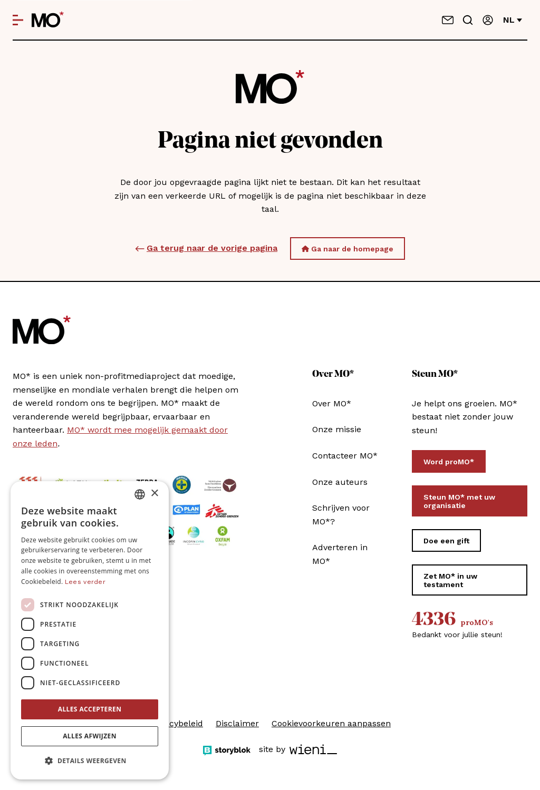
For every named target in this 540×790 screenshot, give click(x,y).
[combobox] (139, 494)
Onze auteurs (340, 482)
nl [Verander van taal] (512, 20)
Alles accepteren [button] (90, 709)
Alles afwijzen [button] (90, 736)
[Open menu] (18, 20)
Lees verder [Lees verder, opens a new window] (85, 582)
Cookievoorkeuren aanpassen (331, 723)
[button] (89, 761)
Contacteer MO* (345, 456)
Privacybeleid (176, 723)
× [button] (154, 494)
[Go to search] (468, 20)
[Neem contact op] (448, 20)
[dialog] (90, 630)
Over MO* (331, 403)
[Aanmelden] (488, 20)
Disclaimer (237, 723)
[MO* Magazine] (48, 20)
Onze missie (336, 429)
